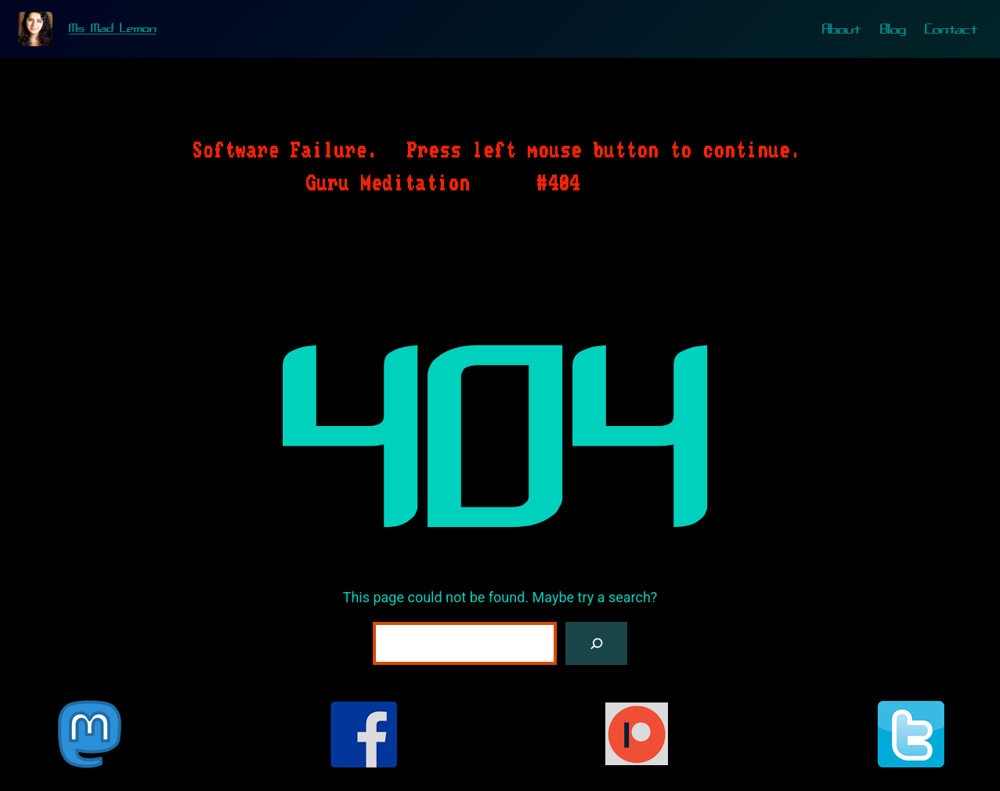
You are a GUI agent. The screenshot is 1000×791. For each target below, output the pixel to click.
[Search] (596, 643)
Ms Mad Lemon (113, 28)
